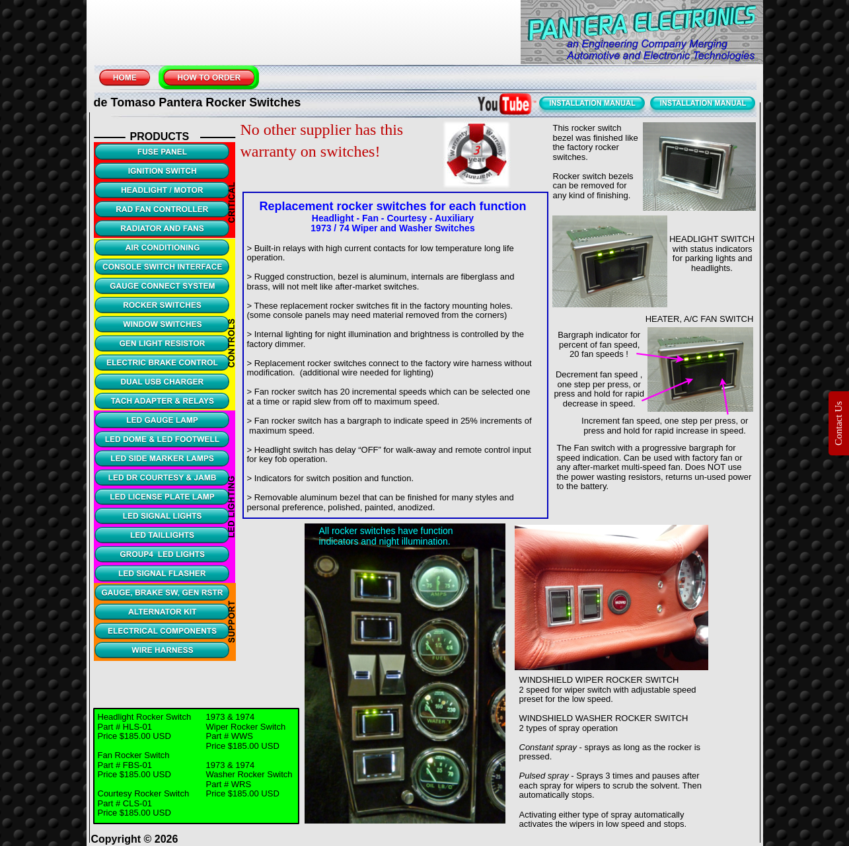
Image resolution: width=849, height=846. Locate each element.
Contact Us (838, 423)
